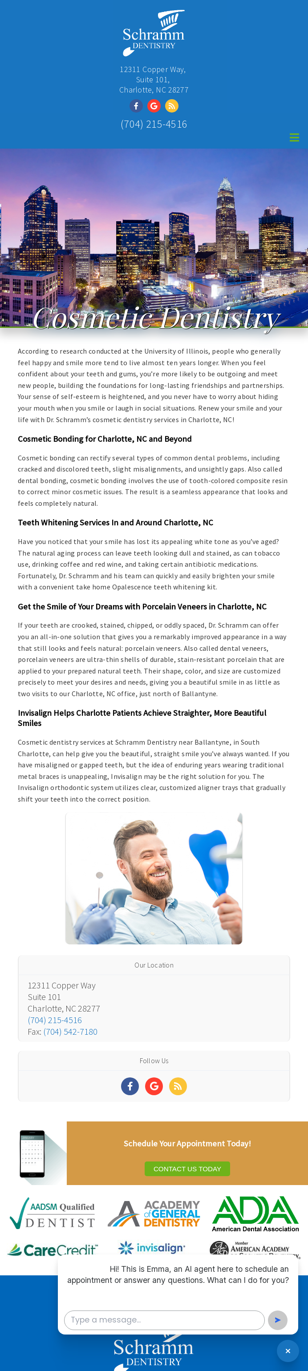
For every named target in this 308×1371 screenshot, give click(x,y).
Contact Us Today (187, 1169)
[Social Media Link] (138, 105)
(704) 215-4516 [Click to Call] (154, 124)
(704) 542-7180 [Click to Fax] (70, 1031)
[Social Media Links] (130, 1086)
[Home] (154, 51)
